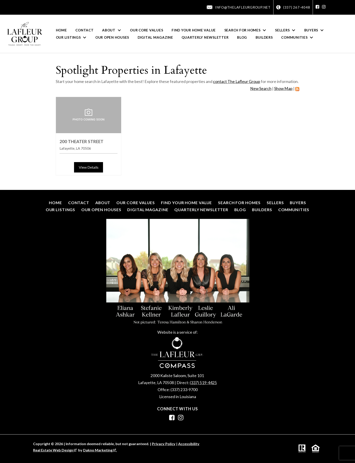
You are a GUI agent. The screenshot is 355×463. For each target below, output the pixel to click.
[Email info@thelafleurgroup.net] (239, 7)
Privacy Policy (163, 444)
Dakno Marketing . (100, 450)
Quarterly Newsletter (205, 37)
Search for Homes (239, 202)
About (102, 202)
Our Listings (60, 209)
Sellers (275, 202)
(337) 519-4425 (203, 382)
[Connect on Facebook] (317, 7)
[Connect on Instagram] (324, 7)
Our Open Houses (112, 37)
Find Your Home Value (194, 30)
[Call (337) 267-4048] (293, 7)
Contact (84, 30)
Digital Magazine (155, 37)
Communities (293, 209)
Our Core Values (146, 30)
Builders (264, 37)
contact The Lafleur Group (236, 81)
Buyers (298, 202)
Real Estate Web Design (55, 450)
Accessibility (188, 444)
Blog (242, 37)
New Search (260, 88)
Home (61, 30)
